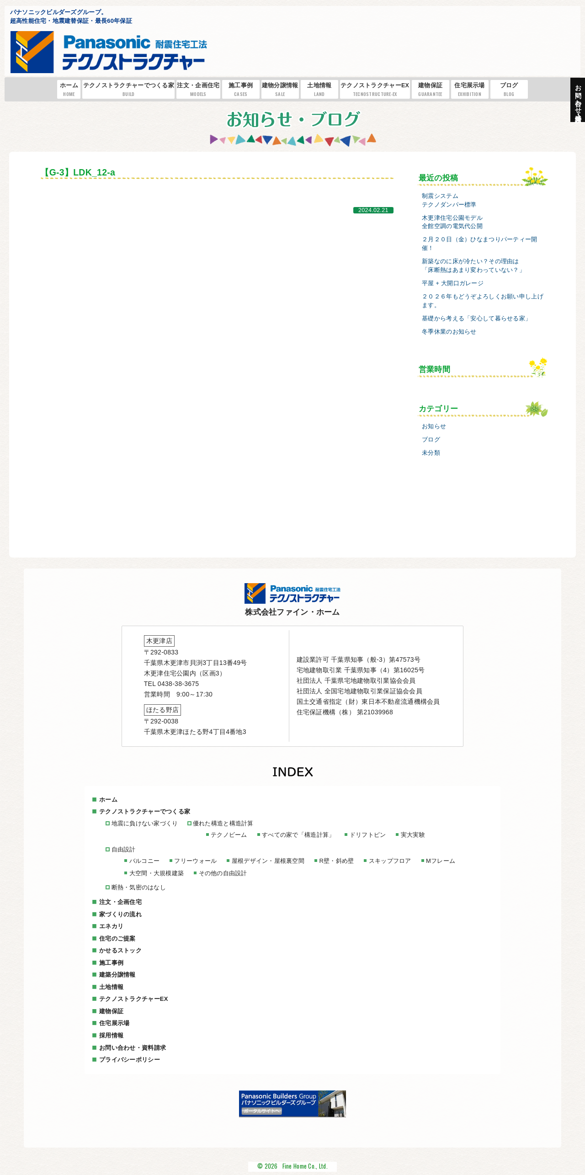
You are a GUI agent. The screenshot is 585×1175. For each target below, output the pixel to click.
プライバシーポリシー (129, 1059)
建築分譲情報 (117, 974)
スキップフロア (389, 860)
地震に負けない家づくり (144, 823)
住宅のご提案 (117, 938)
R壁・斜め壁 (336, 860)
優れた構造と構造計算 (222, 823)
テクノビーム (228, 834)
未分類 (431, 453)
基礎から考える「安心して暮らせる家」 (476, 318)
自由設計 (123, 849)
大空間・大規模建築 (156, 873)
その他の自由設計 (222, 873)
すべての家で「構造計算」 (297, 834)
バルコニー (144, 860)
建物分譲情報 (280, 89)
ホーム (69, 89)
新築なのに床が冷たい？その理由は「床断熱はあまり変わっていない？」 (473, 265)
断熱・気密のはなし (138, 887)
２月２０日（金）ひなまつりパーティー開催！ (479, 243)
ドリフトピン (367, 834)
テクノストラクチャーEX (374, 89)
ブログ (509, 89)
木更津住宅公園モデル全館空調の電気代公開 (452, 222)
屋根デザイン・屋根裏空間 (267, 860)
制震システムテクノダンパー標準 (449, 200)
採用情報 (111, 1034)
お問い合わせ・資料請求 (132, 1047)
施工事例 (241, 89)
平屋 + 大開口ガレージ (453, 283)
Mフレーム (439, 860)
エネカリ (111, 926)
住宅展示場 (470, 89)
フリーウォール (195, 860)
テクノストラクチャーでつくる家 (128, 89)
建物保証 (430, 89)
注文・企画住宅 (198, 89)
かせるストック (120, 950)
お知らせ (434, 426)
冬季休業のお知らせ (449, 332)
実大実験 (412, 834)
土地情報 (319, 89)
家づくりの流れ (120, 913)
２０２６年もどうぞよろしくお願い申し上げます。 (482, 300)
